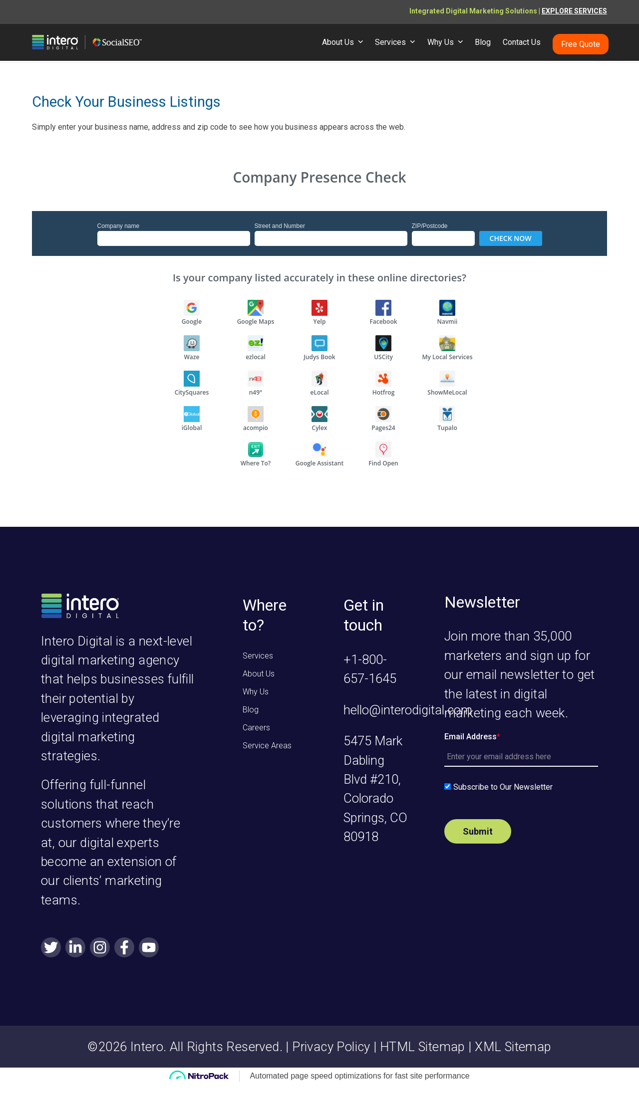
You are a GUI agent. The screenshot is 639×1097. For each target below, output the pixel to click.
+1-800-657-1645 (369, 669)
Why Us (256, 691)
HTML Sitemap (422, 1046)
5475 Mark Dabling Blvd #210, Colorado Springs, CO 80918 (375, 788)
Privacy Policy (331, 1046)
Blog (251, 709)
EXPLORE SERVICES (574, 11)
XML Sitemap (513, 1046)
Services (258, 655)
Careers (256, 727)
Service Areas (267, 745)
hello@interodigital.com (407, 709)
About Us (259, 673)
